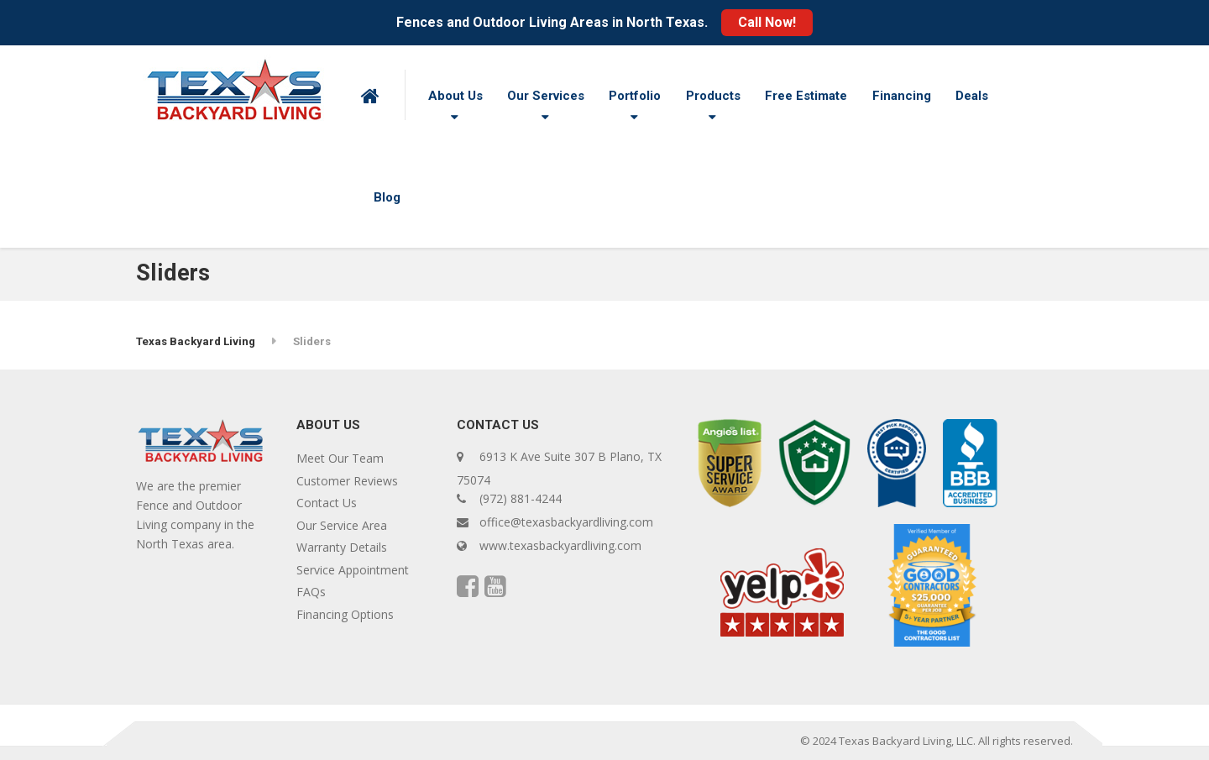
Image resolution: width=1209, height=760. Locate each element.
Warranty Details (341, 547)
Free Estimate (806, 95)
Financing (901, 95)
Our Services (545, 95)
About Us (455, 95)
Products (713, 95)
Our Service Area (341, 525)
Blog (387, 197)
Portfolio (635, 95)
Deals (971, 95)
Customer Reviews (347, 481)
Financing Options (345, 614)
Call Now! (767, 22)
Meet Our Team (340, 458)
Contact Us (326, 503)
